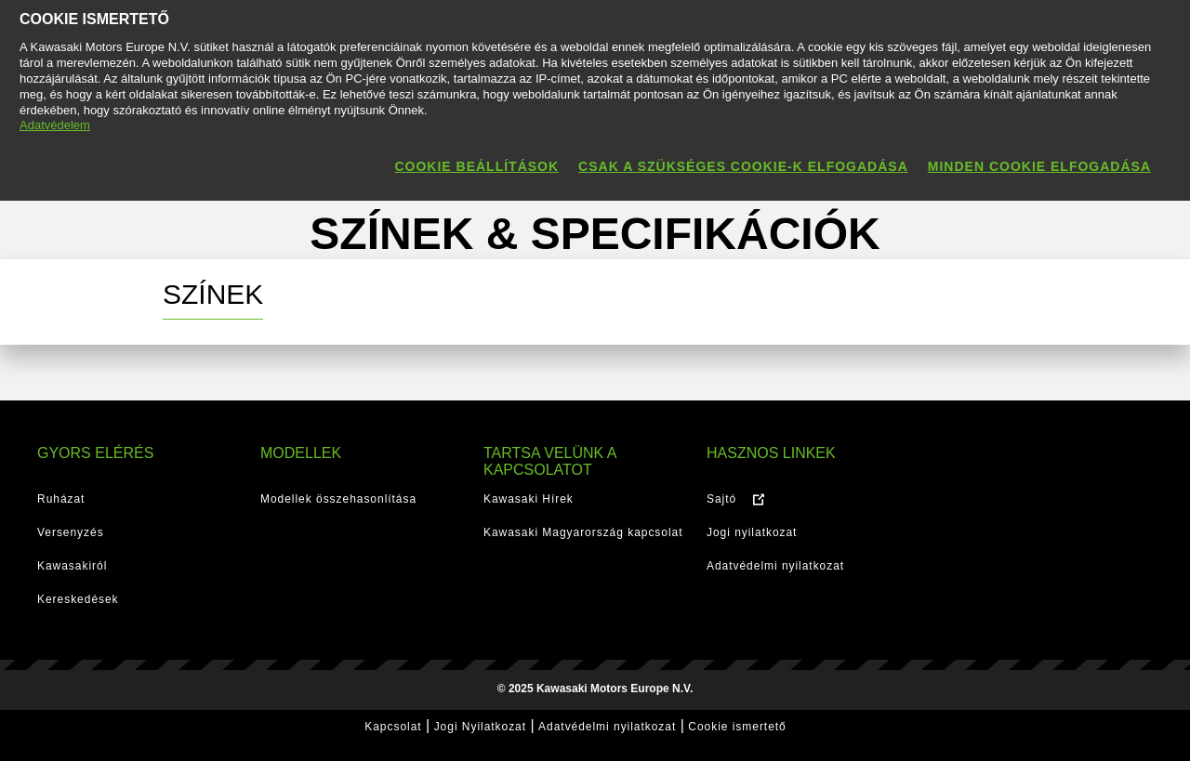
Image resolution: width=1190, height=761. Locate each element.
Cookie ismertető (737, 726)
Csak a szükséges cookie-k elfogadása (743, 166)
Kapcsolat (392, 726)
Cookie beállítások (476, 166)
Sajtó (721, 498)
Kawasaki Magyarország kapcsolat (583, 532)
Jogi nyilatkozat (752, 532)
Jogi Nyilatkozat (480, 726)
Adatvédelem (55, 125)
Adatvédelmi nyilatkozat (775, 565)
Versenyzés (70, 532)
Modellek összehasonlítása (338, 498)
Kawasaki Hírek (528, 498)
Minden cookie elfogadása (1039, 166)
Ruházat (61, 498)
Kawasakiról (72, 565)
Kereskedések (78, 599)
